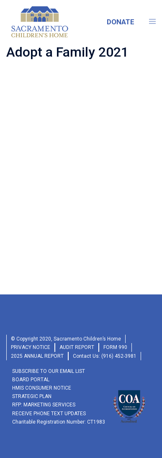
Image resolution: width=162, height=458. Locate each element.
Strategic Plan (31, 396)
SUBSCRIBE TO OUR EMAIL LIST (48, 371)
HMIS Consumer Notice (41, 388)
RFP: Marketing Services (43, 405)
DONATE (120, 22)
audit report (76, 347)
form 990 (115, 347)
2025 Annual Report (37, 356)
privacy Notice (30, 347)
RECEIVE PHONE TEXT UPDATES (49, 413)
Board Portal (30, 380)
